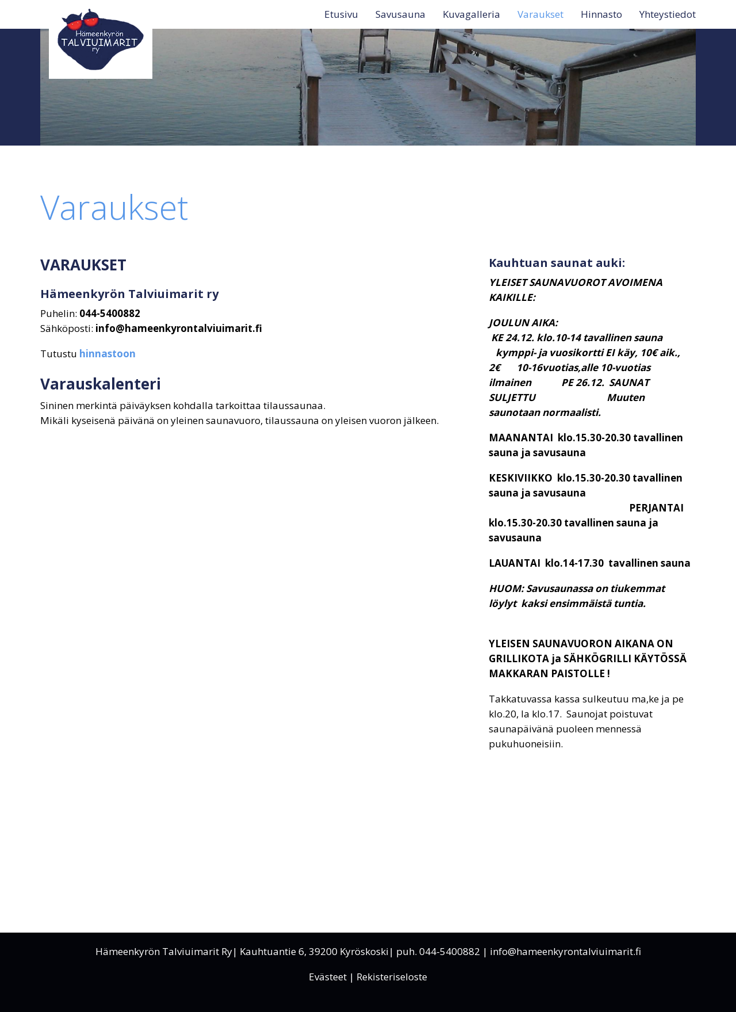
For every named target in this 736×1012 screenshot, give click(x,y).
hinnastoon (107, 353)
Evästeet (328, 976)
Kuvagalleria (471, 14)
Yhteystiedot (667, 14)
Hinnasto (601, 14)
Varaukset (541, 14)
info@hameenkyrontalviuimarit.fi (565, 951)
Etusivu (341, 14)
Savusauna (400, 14)
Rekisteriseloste (391, 976)
